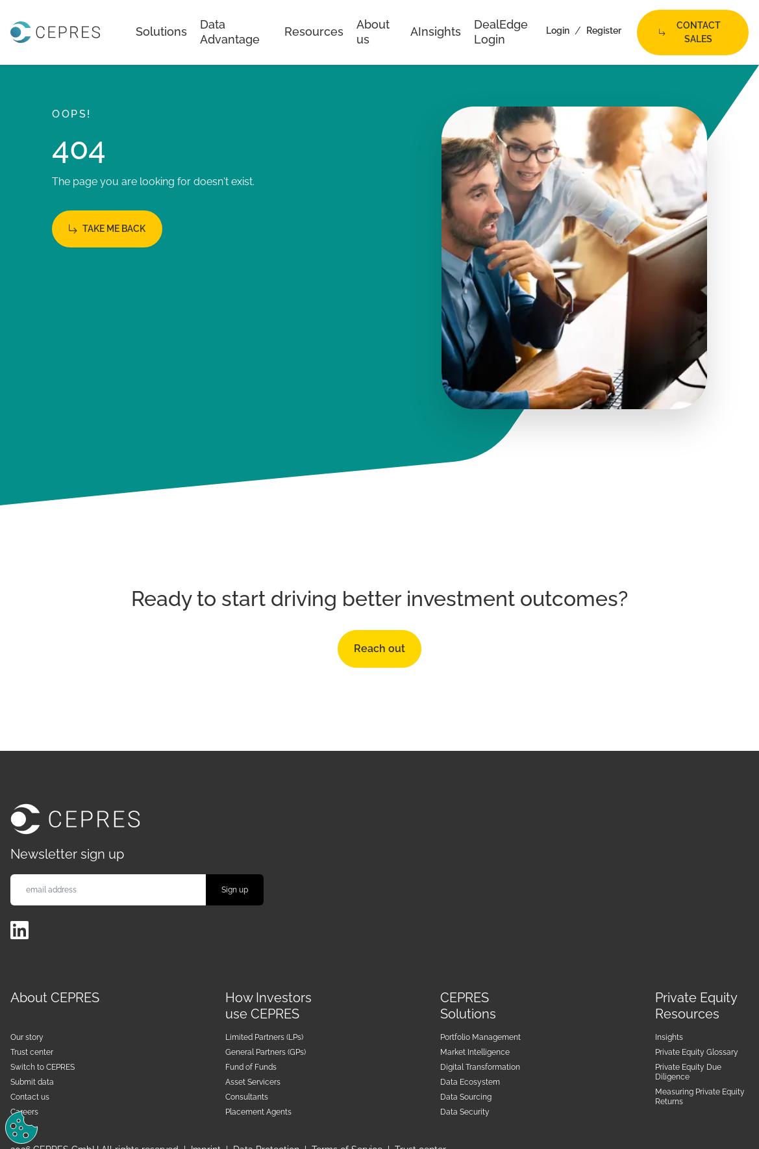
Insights (669, 1037)
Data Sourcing (465, 1097)
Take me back (107, 228)
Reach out (379, 648)
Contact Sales (690, 32)
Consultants (246, 1097)
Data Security (465, 1112)
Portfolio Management (480, 1037)
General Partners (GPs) (265, 1052)
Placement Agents (258, 1112)
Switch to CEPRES (42, 1067)
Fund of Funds (251, 1067)
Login (557, 30)
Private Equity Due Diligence (688, 1072)
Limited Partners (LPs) (264, 1037)
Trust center (31, 1052)
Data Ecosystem (470, 1082)
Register (603, 30)
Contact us (29, 1097)
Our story (27, 1037)
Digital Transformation (480, 1067)
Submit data (32, 1082)
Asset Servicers (252, 1082)
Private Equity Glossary (696, 1052)
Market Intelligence (475, 1052)
